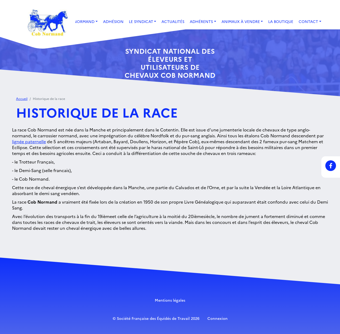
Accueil (21, 98)
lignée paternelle (29, 141)
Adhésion (113, 21)
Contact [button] (308, 21)
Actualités (172, 21)
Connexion (217, 318)
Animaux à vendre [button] (241, 21)
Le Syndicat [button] (141, 21)
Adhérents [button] (201, 21)
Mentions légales (170, 300)
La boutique (280, 21)
